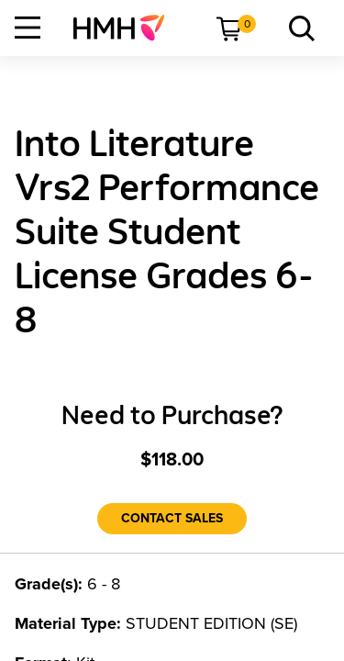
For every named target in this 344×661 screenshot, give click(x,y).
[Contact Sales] (172, 518)
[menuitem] (126, 27)
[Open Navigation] (27, 27)
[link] (126, 27)
